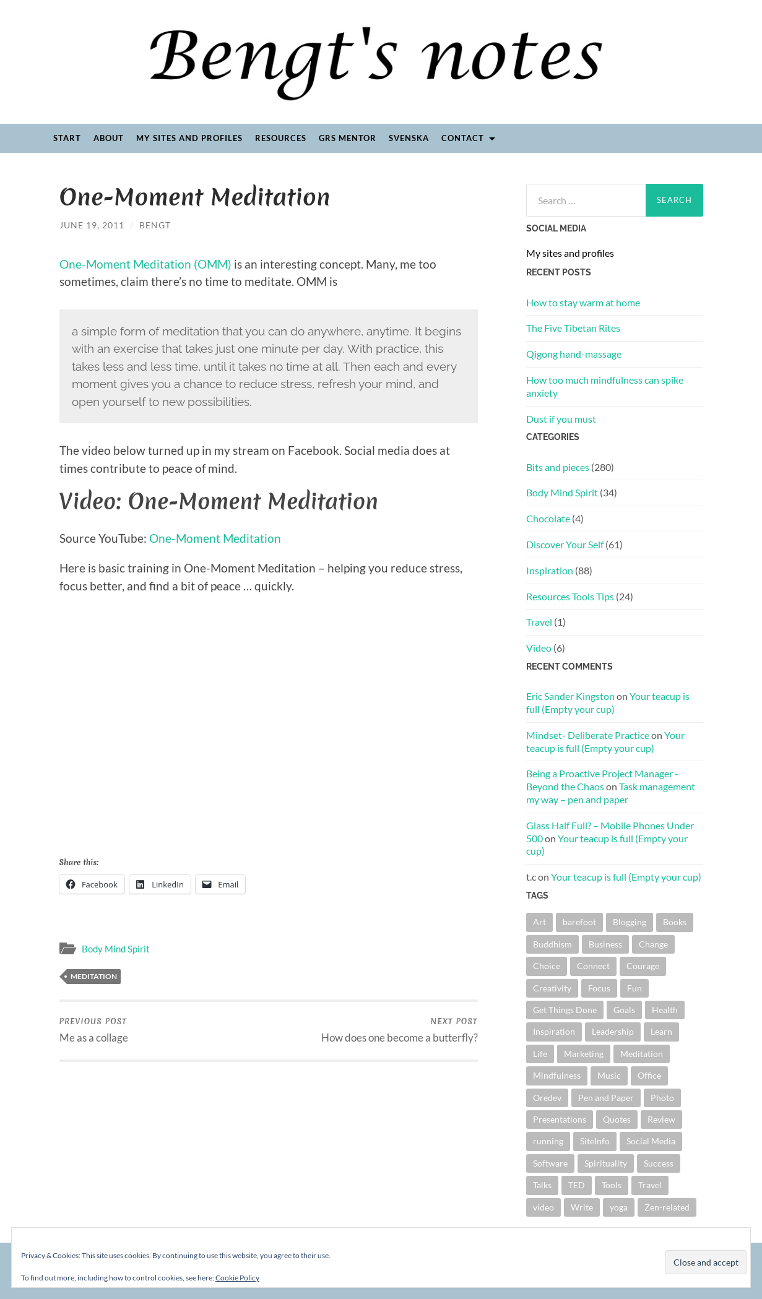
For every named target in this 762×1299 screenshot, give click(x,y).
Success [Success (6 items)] (658, 1163)
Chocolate (548, 518)
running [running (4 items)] (548, 1141)
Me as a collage (93, 1029)
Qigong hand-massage (573, 354)
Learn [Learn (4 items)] (661, 1031)
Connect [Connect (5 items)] (593, 965)
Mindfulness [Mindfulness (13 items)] (557, 1075)
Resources (280, 138)
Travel (539, 622)
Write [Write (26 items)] (582, 1207)
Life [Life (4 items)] (540, 1053)
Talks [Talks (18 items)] (542, 1185)
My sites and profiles (189, 138)
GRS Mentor (347, 138)
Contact (462, 138)
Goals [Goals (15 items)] (624, 1009)
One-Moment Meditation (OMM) (145, 264)
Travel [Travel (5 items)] (650, 1185)
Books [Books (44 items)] (674, 922)
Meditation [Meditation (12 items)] (641, 1053)
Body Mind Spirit (116, 948)
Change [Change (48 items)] (653, 944)
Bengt (155, 225)
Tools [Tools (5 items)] (611, 1185)
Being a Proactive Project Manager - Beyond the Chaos (602, 779)
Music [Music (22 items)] (609, 1075)
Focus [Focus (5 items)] (599, 988)
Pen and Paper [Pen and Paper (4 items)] (606, 1097)
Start (67, 138)
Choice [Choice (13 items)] (546, 965)
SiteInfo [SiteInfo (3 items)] (595, 1141)
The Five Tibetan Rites (573, 328)
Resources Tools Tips (570, 596)
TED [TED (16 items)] (576, 1185)
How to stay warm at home (583, 302)
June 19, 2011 (91, 225)
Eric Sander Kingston (570, 696)
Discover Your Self (565, 544)
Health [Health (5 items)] (665, 1009)
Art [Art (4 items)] (539, 922)
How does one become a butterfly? (399, 1029)
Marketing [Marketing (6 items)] (584, 1053)
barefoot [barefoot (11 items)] (579, 922)
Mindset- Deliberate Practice (587, 735)
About (108, 138)
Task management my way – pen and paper (610, 792)
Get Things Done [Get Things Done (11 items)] (565, 1009)
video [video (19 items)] (543, 1207)
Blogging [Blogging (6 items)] (629, 922)
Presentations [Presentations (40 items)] (559, 1119)
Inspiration (549, 570)
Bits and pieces (557, 467)
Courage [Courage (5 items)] (642, 965)
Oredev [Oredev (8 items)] (547, 1097)
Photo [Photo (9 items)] (662, 1097)
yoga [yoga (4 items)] (619, 1207)
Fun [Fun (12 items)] (634, 988)
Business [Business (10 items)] (605, 944)
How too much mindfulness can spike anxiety (604, 386)
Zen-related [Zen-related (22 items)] (667, 1207)
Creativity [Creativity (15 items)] (552, 988)
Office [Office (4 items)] (649, 1075)
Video (539, 648)
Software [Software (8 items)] (550, 1163)
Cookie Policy (237, 1277)
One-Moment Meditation (215, 538)
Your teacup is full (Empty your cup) (608, 702)
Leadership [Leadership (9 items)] (613, 1031)
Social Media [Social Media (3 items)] (650, 1141)
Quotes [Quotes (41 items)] (617, 1119)
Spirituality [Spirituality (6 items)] (605, 1163)
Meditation (94, 976)
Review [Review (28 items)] (661, 1119)
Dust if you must (561, 419)
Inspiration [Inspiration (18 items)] (554, 1031)
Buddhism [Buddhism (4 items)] (552, 944)
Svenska (409, 138)
